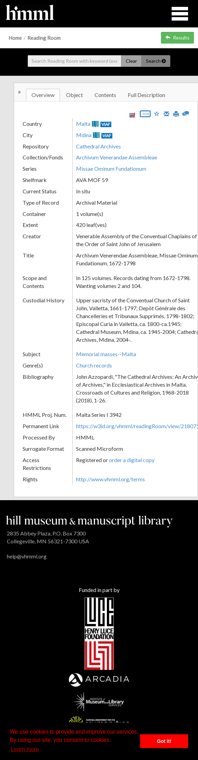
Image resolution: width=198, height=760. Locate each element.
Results (177, 37)
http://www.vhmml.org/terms (110, 479)
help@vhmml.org (27, 556)
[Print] (176, 113)
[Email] (166, 113)
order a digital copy (131, 460)
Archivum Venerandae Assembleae (116, 157)
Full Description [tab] (146, 95)
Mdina (83, 135)
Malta (83, 123)
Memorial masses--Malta (106, 354)
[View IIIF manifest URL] (132, 115)
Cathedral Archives (98, 146)
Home (15, 38)
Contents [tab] (105, 95)
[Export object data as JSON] (145, 115)
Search (156, 61)
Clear (131, 61)
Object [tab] (74, 95)
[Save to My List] (157, 113)
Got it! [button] (164, 741)
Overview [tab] (43, 95)
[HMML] (89, 521)
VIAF (105, 124)
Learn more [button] (25, 749)
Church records (94, 365)
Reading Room (44, 38)
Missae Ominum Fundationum (111, 168)
